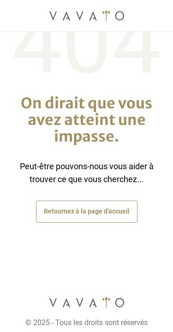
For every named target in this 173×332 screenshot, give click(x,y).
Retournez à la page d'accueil (87, 211)
